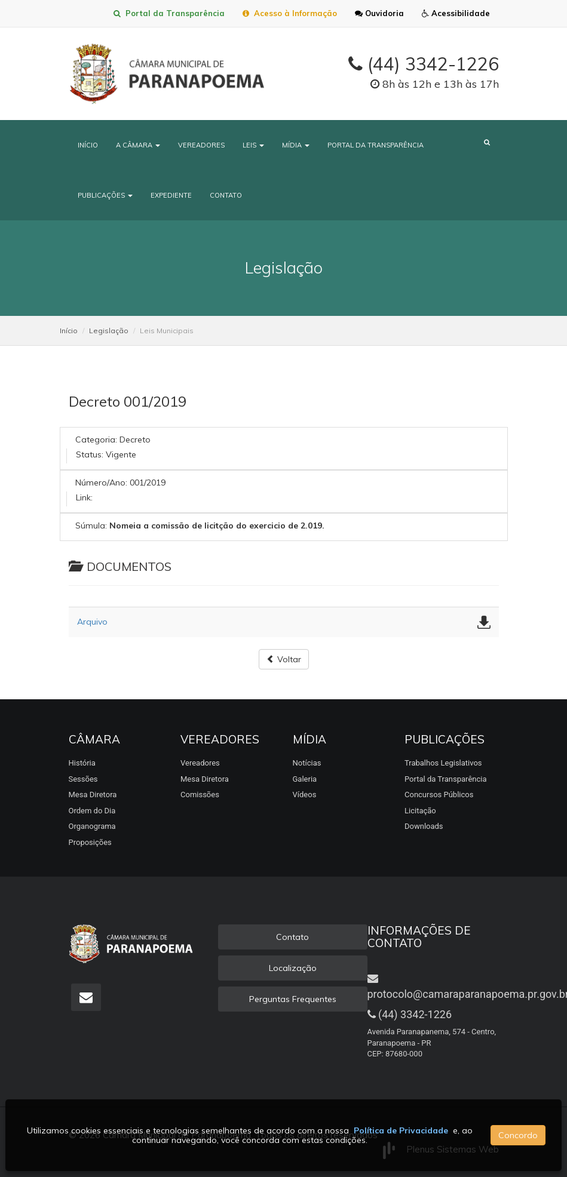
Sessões (83, 779)
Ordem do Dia (92, 810)
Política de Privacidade (401, 1130)
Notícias (307, 762)
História (82, 762)
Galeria (305, 779)
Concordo (518, 1135)
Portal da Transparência (169, 13)
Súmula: (91, 525)
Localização (293, 968)
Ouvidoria (379, 13)
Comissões (199, 794)
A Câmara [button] (138, 145)
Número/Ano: (101, 482)
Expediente (171, 195)
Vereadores (201, 145)
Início (88, 145)
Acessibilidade (456, 13)
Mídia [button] (295, 145)
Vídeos (305, 794)
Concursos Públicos (438, 794)
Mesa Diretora (93, 794)
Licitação (420, 810)
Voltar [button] (283, 659)
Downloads (423, 826)
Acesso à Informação (290, 13)
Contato (226, 195)
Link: (84, 497)
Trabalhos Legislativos (443, 762)
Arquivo (92, 621)
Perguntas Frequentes (292, 999)
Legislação (108, 330)
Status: (89, 454)
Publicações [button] (105, 195)
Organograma (92, 826)
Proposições (90, 842)
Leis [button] (253, 145)
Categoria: (96, 439)
